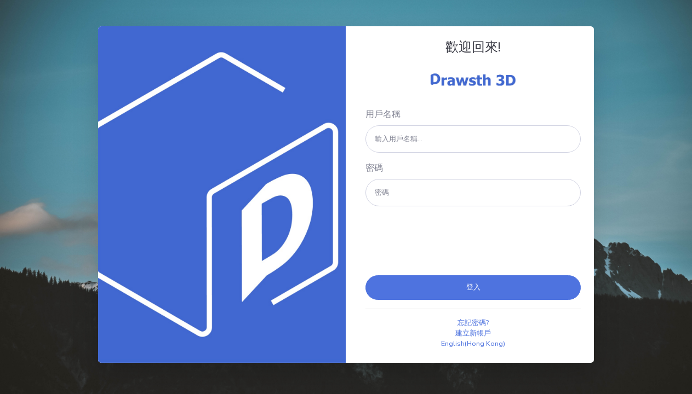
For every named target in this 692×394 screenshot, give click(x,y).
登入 (473, 287)
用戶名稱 (383, 114)
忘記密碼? (473, 323)
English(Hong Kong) (473, 344)
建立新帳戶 (473, 333)
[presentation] (448, 240)
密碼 (374, 168)
